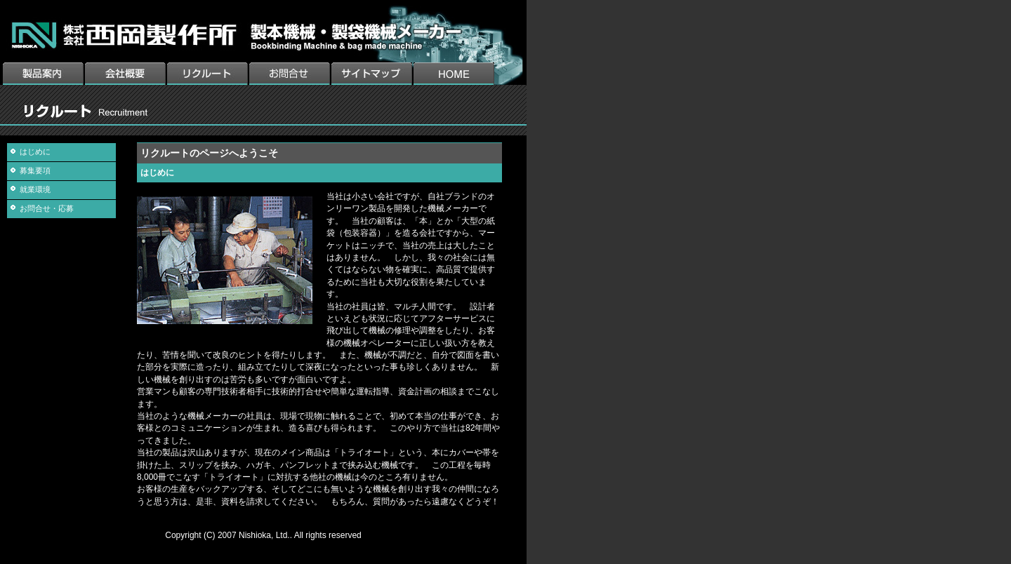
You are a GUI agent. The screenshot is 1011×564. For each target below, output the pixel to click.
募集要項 (35, 170)
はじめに (35, 151)
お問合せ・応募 (47, 208)
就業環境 (35, 189)
